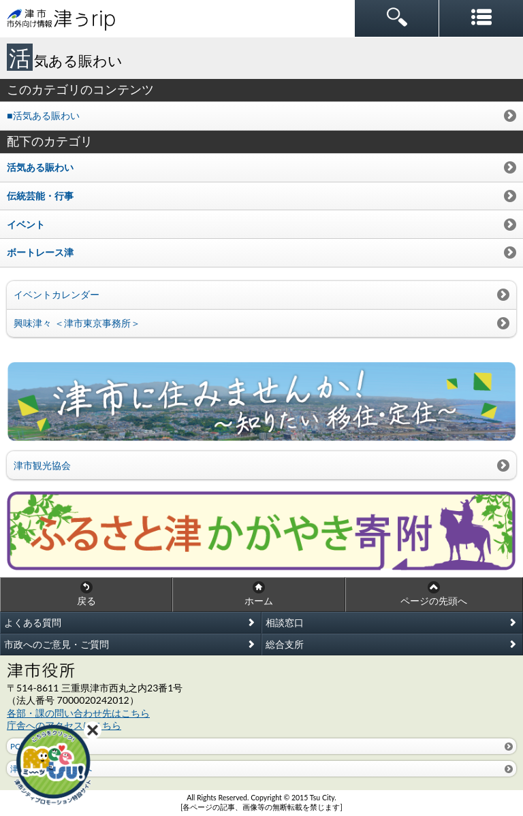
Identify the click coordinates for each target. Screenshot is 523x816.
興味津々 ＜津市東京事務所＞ (77, 323)
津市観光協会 (42, 465)
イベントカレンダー (56, 294)
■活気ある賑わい (43, 115)
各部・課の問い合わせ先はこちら (78, 713)
